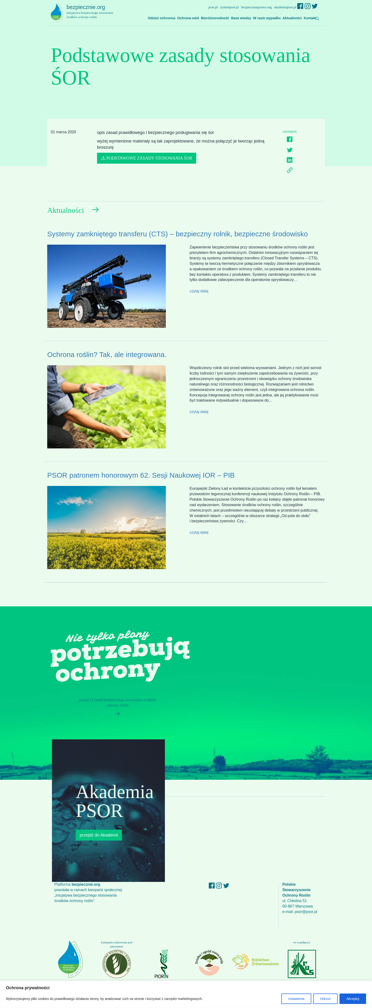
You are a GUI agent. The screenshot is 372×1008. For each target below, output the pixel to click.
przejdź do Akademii (99, 835)
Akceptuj (352, 999)
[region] (186, 994)
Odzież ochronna (161, 18)
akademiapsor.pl (285, 7)
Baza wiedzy (241, 18)
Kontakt (310, 18)
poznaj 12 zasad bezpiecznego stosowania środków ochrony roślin (115, 709)
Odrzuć (325, 999)
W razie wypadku (267, 18)
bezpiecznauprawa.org (256, 7)
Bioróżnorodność (215, 18)
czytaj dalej (199, 291)
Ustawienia (296, 999)
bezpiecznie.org (92, 11)
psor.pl (213, 7)
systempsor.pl (229, 7)
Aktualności (292, 18)
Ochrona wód (188, 18)
